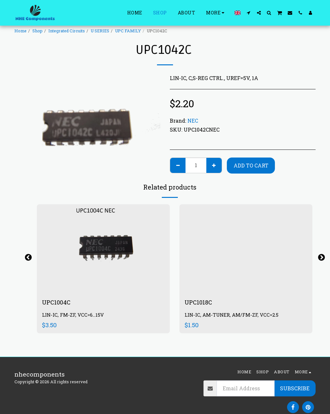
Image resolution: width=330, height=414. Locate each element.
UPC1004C (57, 302)
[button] (248, 12)
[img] (103, 248)
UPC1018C (199, 302)
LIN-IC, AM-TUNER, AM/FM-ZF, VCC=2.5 (233, 315)
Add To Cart (251, 165)
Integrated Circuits (66, 30)
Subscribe (294, 388)
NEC (192, 120)
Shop (37, 30)
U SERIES (100, 30)
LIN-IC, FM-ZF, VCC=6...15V (73, 315)
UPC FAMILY (128, 30)
